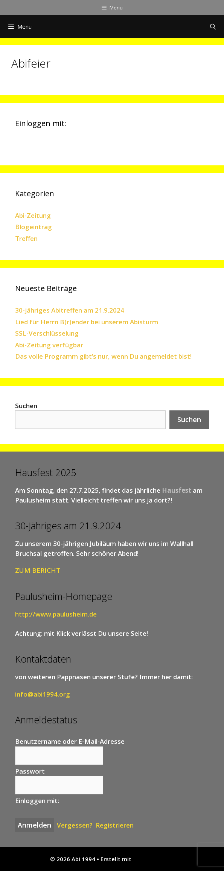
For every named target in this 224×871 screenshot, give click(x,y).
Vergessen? (75, 825)
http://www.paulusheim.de (56, 614)
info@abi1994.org (42, 694)
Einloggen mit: (37, 800)
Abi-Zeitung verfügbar (49, 345)
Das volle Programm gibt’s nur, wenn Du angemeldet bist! (103, 356)
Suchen (26, 405)
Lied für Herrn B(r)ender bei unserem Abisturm (86, 322)
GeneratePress (153, 859)
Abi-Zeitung (33, 215)
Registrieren (115, 825)
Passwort (30, 771)
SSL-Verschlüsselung (47, 333)
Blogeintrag (33, 226)
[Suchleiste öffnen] (213, 26)
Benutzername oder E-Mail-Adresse (70, 741)
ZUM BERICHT (37, 570)
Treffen (26, 238)
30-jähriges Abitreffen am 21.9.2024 (69, 310)
